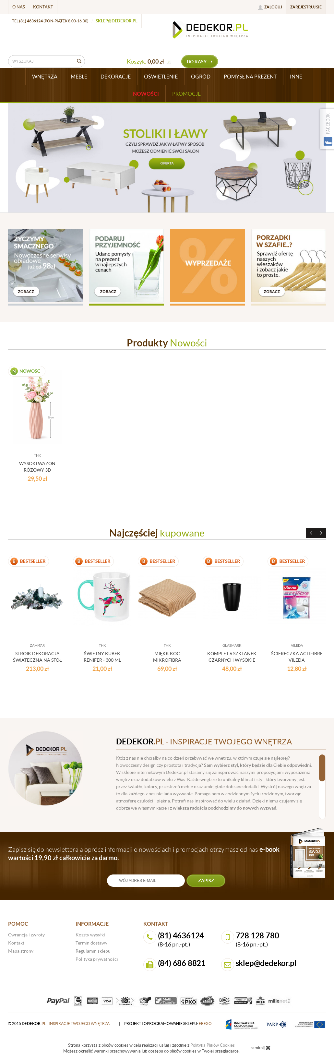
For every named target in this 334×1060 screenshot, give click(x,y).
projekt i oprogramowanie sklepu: (168, 1023)
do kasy (199, 61)
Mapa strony (20, 951)
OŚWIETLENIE (161, 76)
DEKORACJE (116, 76)
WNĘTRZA (44, 76)
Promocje (186, 94)
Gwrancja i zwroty (26, 934)
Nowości (146, 94)
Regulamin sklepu (93, 951)
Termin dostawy (91, 943)
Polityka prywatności (97, 959)
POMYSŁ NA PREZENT (250, 76)
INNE (296, 76)
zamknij (260, 1047)
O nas (18, 7)
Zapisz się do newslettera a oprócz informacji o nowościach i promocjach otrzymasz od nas (144, 853)
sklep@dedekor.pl (116, 20)
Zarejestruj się (306, 7)
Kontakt (43, 7)
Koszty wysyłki (90, 934)
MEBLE (79, 76)
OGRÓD (200, 76)
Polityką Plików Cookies (212, 1045)
